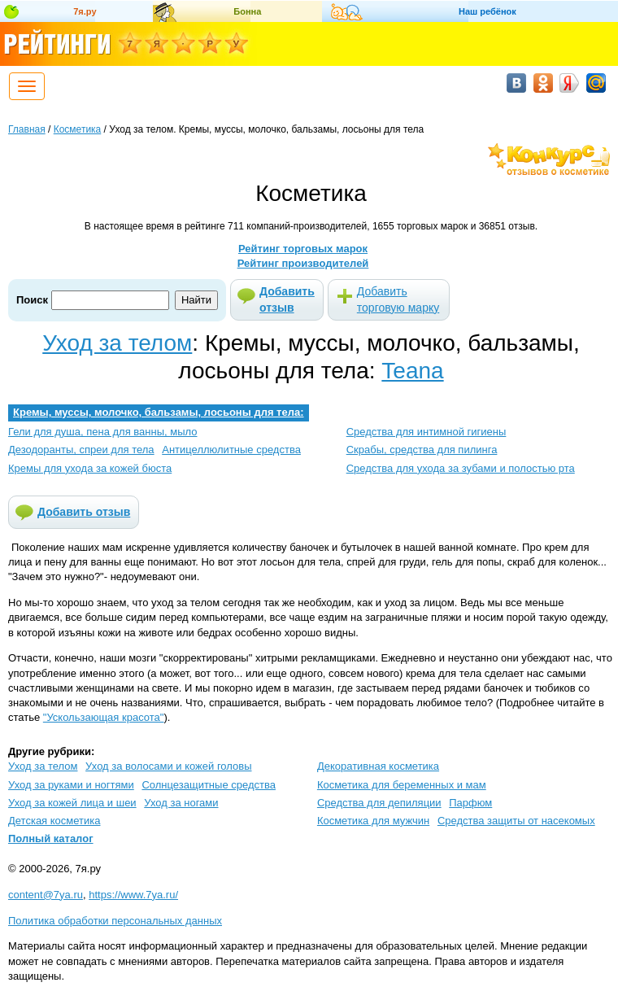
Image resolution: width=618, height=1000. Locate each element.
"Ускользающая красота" (103, 717)
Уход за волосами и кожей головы (168, 766)
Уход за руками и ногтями (71, 785)
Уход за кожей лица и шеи (72, 803)
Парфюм (470, 803)
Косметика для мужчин (373, 820)
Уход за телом (117, 343)
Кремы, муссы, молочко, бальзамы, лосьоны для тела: (158, 412)
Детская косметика (54, 820)
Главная (27, 129)
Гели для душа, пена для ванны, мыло (103, 432)
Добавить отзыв (287, 299)
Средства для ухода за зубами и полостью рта (460, 468)
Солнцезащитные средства (208, 785)
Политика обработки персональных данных (115, 921)
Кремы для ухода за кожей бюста (90, 468)
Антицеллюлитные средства (231, 449)
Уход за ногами (181, 803)
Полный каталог (51, 838)
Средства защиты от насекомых (516, 820)
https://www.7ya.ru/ (133, 895)
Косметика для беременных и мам (401, 785)
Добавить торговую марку (398, 299)
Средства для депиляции (379, 803)
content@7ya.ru (45, 895)
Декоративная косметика (378, 766)
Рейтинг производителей (303, 263)
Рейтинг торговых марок (303, 248)
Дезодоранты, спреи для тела (81, 449)
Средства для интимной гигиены (426, 432)
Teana (412, 370)
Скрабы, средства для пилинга (422, 449)
